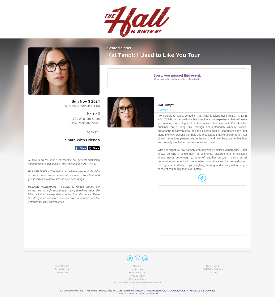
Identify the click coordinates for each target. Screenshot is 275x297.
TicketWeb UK (62, 269)
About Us (137, 266)
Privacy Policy (137, 276)
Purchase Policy (137, 279)
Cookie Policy (179, 290)
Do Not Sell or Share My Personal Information (137, 282)
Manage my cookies (202, 290)
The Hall (92, 114)
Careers (213, 272)
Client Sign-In (213, 266)
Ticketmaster (61, 272)
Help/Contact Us (137, 272)
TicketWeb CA (62, 266)
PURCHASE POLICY (157, 290)
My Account (137, 269)
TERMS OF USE (131, 290)
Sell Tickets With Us (213, 269)
